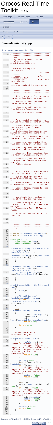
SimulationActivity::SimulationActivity (29, 249)
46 (5, 246)
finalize (34, 397)
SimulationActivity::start (24, 338)
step (32, 316)
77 (5, 336)
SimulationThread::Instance (24, 301)
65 (5, 309)
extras (9, 37)
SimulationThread (25, 274)
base (35, 241)
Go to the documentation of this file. (17, 50)
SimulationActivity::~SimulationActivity (29, 286)
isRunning (36, 314)
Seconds (19, 250)
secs (17, 268)
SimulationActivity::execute (25, 311)
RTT (23, 239)
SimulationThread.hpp (32, 235)
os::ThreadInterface (25, 296)
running (23, 406)
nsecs (28, 268)
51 (5, 265)
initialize (17, 364)
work (14, 320)
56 (5, 283)
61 (5, 296)
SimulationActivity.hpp (33, 234)
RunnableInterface (19, 252)
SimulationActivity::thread (24, 298)
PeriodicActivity (20, 256)
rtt (2, 37)
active (22, 360)
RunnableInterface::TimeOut (31, 320)
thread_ (30, 384)
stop (21, 290)
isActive (29, 342)
